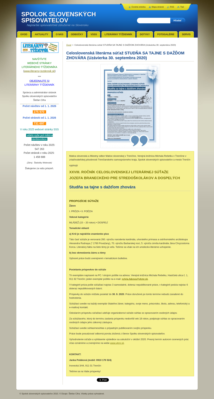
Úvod (68, 45)
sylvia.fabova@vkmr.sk (135, 279)
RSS (172, 7)
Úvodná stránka (138, 7)
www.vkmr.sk (117, 343)
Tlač (182, 7)
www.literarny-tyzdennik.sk (39, 71)
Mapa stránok (158, 7)
